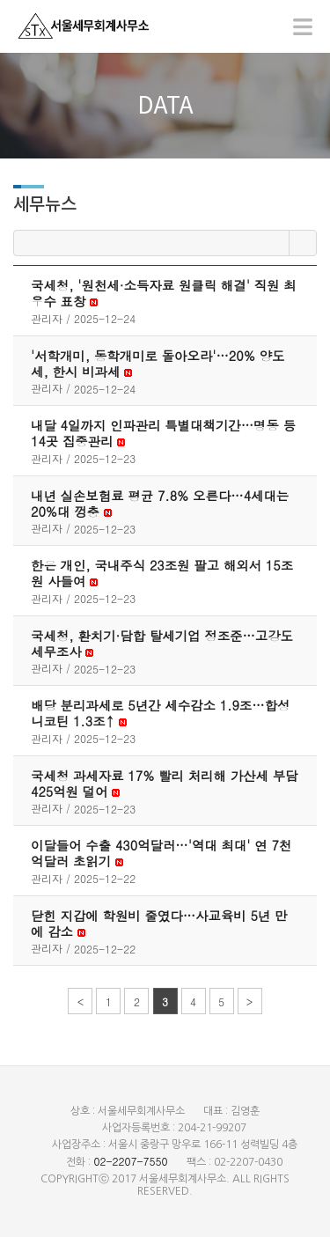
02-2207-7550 (130, 1160)
